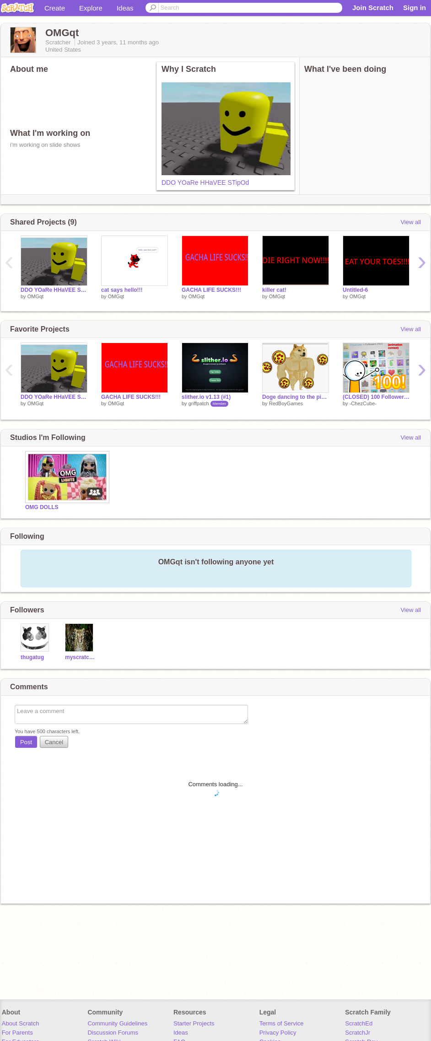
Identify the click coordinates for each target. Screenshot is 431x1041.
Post (26, 742)
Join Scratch (372, 7)
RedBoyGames (286, 403)
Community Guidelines (117, 1023)
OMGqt (35, 296)
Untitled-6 (355, 290)
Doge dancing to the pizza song (295, 397)
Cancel (54, 742)
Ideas (125, 8)
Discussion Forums (112, 1032)
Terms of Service (281, 1023)
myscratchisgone (80, 657)
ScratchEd (358, 1023)
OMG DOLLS (42, 507)
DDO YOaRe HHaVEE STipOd (205, 182)
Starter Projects (194, 1023)
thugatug (32, 657)
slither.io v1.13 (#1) (206, 397)
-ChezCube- (363, 403)
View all (410, 222)
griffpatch (199, 403)
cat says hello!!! (122, 290)
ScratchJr (357, 1032)
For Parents (17, 1032)
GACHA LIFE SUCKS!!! (211, 290)
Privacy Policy (277, 1032)
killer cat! (274, 290)
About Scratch (20, 1023)
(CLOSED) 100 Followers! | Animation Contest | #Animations (376, 397)
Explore (90, 8)
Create (54, 8)
